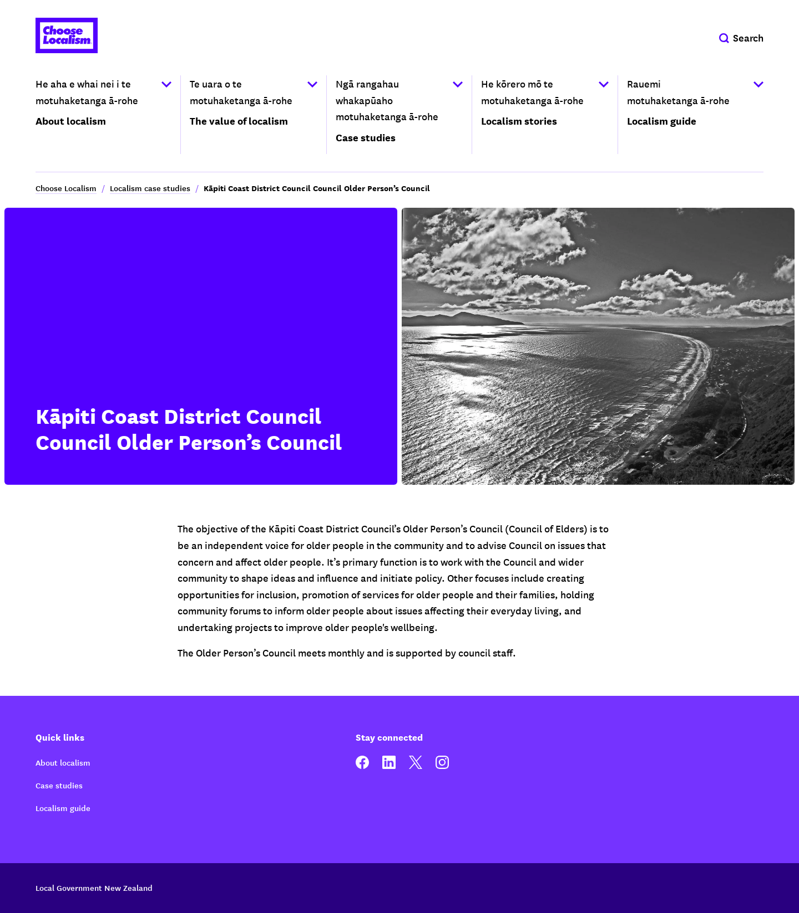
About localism (63, 762)
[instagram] (442, 766)
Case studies (59, 785)
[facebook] (362, 766)
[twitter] (415, 766)
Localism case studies (150, 188)
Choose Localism (66, 188)
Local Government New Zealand (94, 887)
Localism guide (63, 808)
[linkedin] (389, 766)
